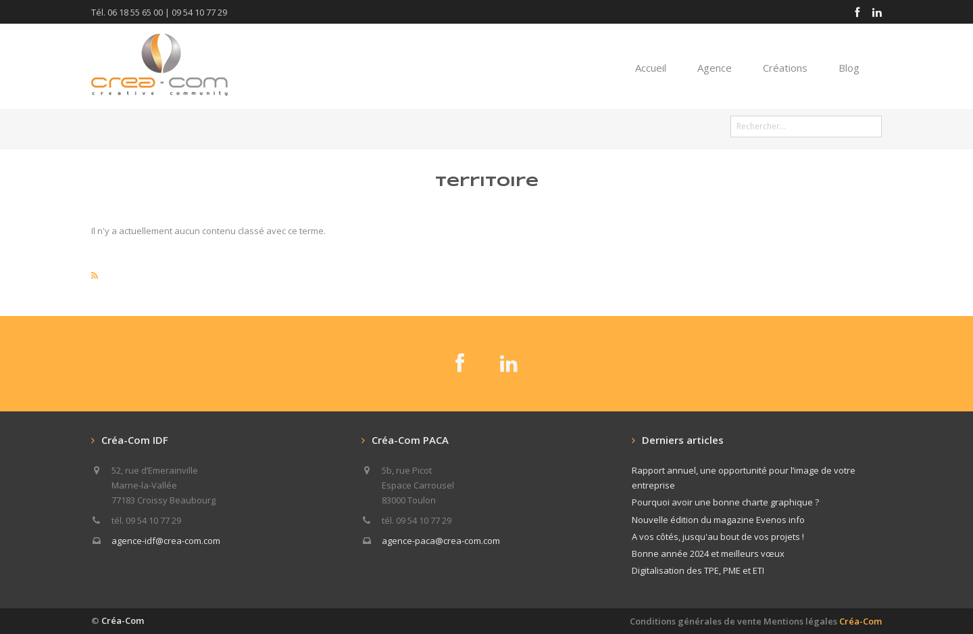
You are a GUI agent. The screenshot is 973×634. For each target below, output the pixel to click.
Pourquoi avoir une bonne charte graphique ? (725, 502)
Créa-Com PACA (410, 440)
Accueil (650, 67)
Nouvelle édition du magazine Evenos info (718, 520)
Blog (849, 67)
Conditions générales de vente (696, 621)
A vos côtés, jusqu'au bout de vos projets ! (718, 536)
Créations (785, 67)
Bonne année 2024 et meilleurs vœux (708, 553)
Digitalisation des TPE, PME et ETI (698, 570)
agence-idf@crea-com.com (165, 541)
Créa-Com (122, 620)
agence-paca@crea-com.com (441, 541)
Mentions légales (823, 621)
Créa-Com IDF (134, 440)
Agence (714, 67)
